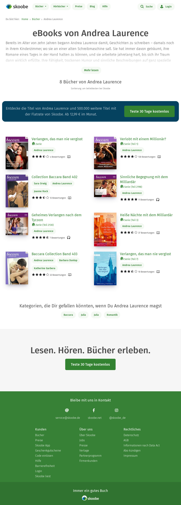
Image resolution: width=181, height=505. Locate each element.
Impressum (131, 455)
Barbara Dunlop (68, 260)
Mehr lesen (91, 70)
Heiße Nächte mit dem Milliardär (146, 215)
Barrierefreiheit (45, 466)
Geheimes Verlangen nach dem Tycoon (56, 217)
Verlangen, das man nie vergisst (57, 139)
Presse (83, 445)
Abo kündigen (132, 450)
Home (25, 19)
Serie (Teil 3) (129, 220)
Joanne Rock (41, 191)
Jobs (82, 440)
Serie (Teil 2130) (43, 224)
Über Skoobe (87, 435)
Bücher (39, 6)
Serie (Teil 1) (129, 144)
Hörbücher (59, 6)
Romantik (112, 314)
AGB (126, 440)
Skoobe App (42, 445)
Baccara (68, 314)
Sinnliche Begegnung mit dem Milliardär (144, 179)
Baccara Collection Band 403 (54, 254)
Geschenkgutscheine (48, 450)
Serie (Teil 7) (129, 259)
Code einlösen (44, 455)
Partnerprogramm (90, 455)
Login (166, 6)
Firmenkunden (88, 461)
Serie (37, 144)
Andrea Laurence (43, 150)
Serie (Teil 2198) (131, 186)
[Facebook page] (94, 414)
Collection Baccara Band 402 (54, 177)
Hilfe (105, 6)
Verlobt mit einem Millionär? (143, 139)
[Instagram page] (117, 414)
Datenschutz (131, 435)
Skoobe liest (43, 476)
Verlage (84, 450)
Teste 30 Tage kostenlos (149, 111)
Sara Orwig (40, 183)
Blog (92, 6)
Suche (147, 6)
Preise (78, 6)
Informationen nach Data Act (142, 445)
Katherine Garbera (44, 268)
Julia (83, 314)
